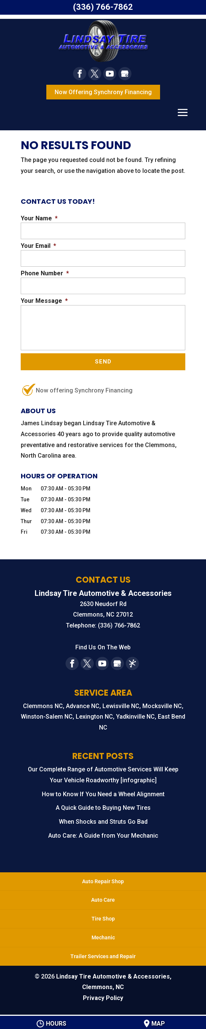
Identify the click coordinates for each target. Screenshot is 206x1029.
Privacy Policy (103, 998)
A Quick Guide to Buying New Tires (103, 808)
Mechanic (103, 938)
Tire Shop (103, 919)
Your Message (44, 300)
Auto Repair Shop (103, 882)
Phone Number (45, 273)
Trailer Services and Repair (103, 957)
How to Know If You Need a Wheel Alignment (103, 794)
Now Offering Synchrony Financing (103, 92)
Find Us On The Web (103, 647)
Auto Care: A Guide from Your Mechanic (103, 836)
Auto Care (103, 901)
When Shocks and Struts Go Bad (103, 822)
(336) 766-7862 (103, 7)
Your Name (39, 218)
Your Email (38, 245)
